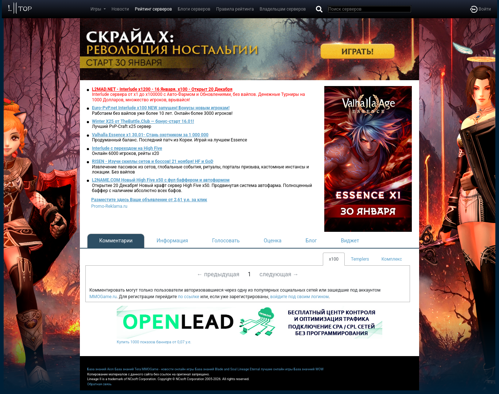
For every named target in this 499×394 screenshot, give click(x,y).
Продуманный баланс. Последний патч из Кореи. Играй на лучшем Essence (169, 140)
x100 (334, 259)
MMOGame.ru (103, 296)
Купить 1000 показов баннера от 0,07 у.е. (154, 342)
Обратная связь (99, 384)
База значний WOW (309, 369)
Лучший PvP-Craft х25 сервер (121, 126)
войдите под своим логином (299, 296)
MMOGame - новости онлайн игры (168, 369)
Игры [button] (96, 9)
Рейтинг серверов (153, 9)
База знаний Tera (128, 369)
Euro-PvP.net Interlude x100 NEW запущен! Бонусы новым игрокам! (160, 107)
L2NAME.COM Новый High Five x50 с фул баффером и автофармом (160, 180)
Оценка (273, 240)
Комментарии (115, 240)
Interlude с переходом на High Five (127, 148)
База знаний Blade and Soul (216, 369)
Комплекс (392, 259)
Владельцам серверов (283, 9)
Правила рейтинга (235, 9)
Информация (172, 240)
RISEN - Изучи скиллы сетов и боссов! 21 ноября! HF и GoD (152, 161)
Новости (120, 9)
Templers (360, 259)
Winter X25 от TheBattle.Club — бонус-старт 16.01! (143, 121)
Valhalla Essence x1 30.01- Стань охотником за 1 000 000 (150, 134)
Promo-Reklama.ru (109, 206)
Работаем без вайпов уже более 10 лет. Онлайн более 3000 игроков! (162, 113)
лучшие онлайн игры (277, 369)
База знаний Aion (100, 369)
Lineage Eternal (248, 369)
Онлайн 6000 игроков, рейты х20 (125, 153)
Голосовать (226, 240)
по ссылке (188, 296)
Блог (311, 240)
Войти (480, 9)
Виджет (350, 240)
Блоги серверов (194, 9)
